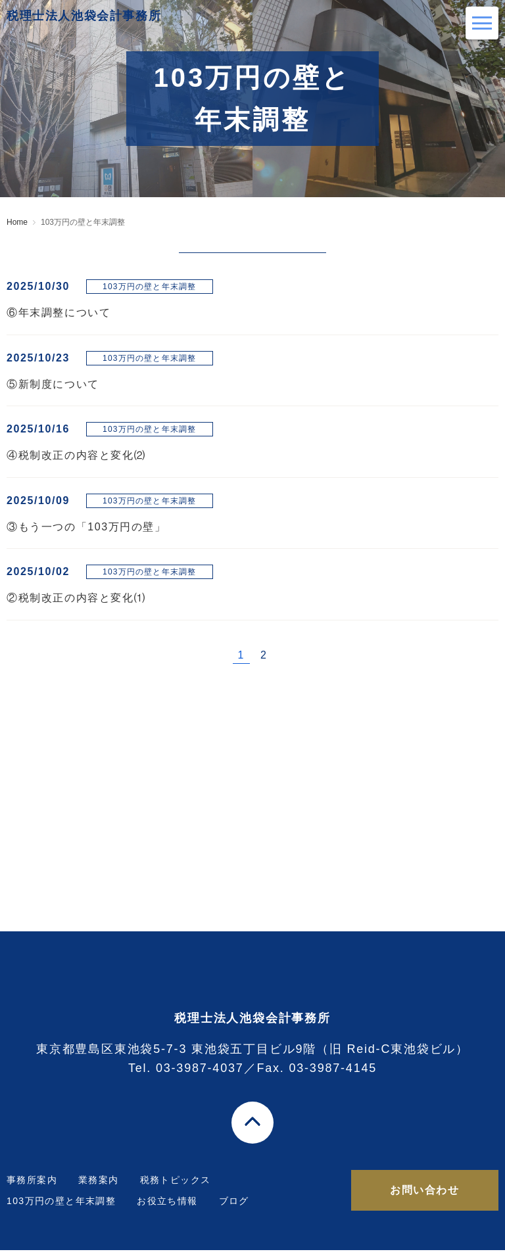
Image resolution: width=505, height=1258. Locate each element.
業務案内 (98, 1187)
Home (17, 222)
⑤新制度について (53, 384)
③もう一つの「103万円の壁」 (86, 526)
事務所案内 (32, 1187)
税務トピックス (175, 1187)
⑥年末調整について (58, 312)
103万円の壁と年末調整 (61, 1208)
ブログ (234, 1208)
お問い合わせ (425, 1197)
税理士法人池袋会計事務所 (135, 22)
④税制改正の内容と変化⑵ (76, 455)
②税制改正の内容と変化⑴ (76, 597)
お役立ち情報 (167, 1208)
